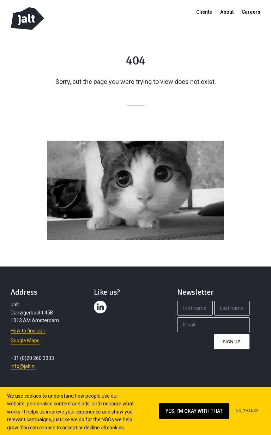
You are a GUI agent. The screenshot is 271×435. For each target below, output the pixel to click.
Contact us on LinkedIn (101, 313)
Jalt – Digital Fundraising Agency (27, 18)
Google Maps (25, 340)
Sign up (232, 341)
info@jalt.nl (23, 366)
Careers (251, 12)
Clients (204, 12)
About (227, 12)
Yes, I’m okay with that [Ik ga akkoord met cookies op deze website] (194, 411)
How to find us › (28, 330)
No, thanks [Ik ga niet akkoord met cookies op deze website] (247, 411)
